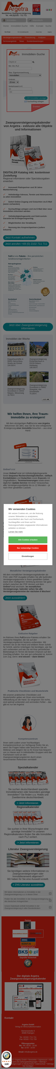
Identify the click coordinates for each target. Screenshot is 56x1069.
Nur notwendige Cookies (28, 548)
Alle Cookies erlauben (28, 540)
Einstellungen (28, 556)
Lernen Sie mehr (15, 532)
